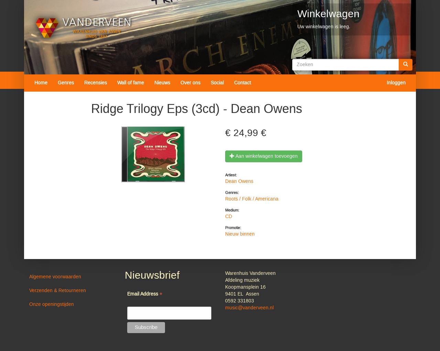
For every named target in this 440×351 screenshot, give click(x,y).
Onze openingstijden (51, 304)
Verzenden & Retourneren (57, 291)
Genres (66, 83)
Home (40, 83)
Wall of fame (130, 83)
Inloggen (396, 83)
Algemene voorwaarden (55, 277)
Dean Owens (239, 181)
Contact (242, 83)
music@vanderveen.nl (249, 308)
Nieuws (162, 83)
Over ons (190, 83)
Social (217, 83)
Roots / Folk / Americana (251, 199)
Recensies (95, 83)
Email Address (144, 295)
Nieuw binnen (240, 234)
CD (228, 217)
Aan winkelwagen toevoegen (264, 156)
